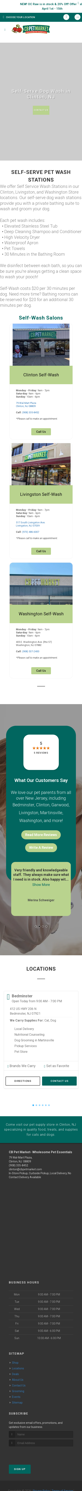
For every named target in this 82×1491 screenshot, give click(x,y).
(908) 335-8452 (30, 412)
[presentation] (30, 1442)
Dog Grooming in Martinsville (34, 1032)
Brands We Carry (18, 1056)
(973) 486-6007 (30, 531)
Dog (53, 1012)
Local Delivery (24, 1020)
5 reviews (41, 752)
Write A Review (41, 841)
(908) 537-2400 (30, 651)
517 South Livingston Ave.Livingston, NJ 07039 (30, 524)
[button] (36, 918)
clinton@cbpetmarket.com (25, 1158)
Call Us (41, 432)
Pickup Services (25, 1038)
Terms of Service (62, 1479)
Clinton (43, 803)
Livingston (28, 809)
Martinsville (51, 809)
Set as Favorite (54, 1056)
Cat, (47, 1012)
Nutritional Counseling (29, 1026)
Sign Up (20, 1457)
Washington (30, 815)
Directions (22, 1071)
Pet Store (21, 1043)
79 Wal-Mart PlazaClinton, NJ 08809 (26, 404)
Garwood (60, 803)
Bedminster (23, 803)
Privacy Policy (41, 1479)
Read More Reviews (41, 828)
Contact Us (41, 110)
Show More (41, 877)
